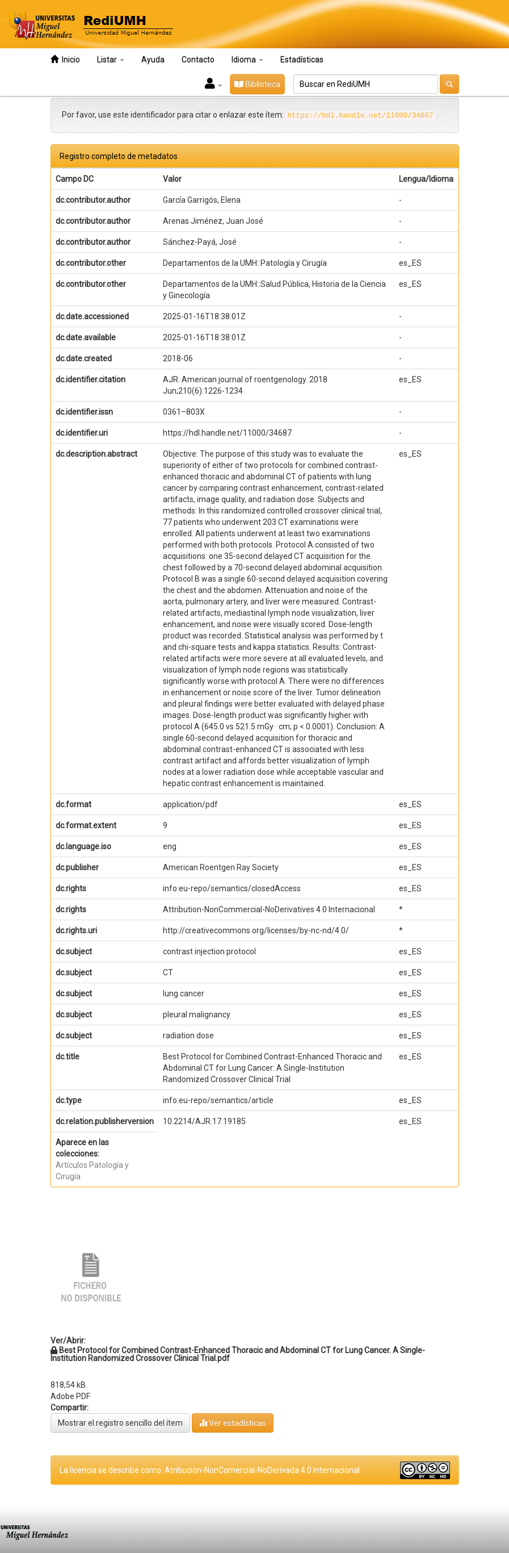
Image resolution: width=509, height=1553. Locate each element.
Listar (110, 59)
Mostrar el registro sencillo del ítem (120, 1422)
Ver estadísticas (232, 1422)
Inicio (65, 59)
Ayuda (153, 59)
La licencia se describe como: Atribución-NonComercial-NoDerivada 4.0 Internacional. (210, 1470)
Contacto (198, 59)
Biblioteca (257, 84)
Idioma (247, 59)
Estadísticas (301, 59)
